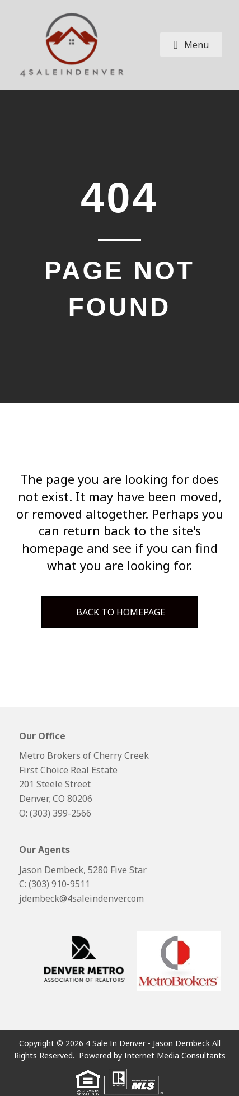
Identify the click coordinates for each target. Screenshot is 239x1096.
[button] (191, 44)
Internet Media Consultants (175, 1055)
